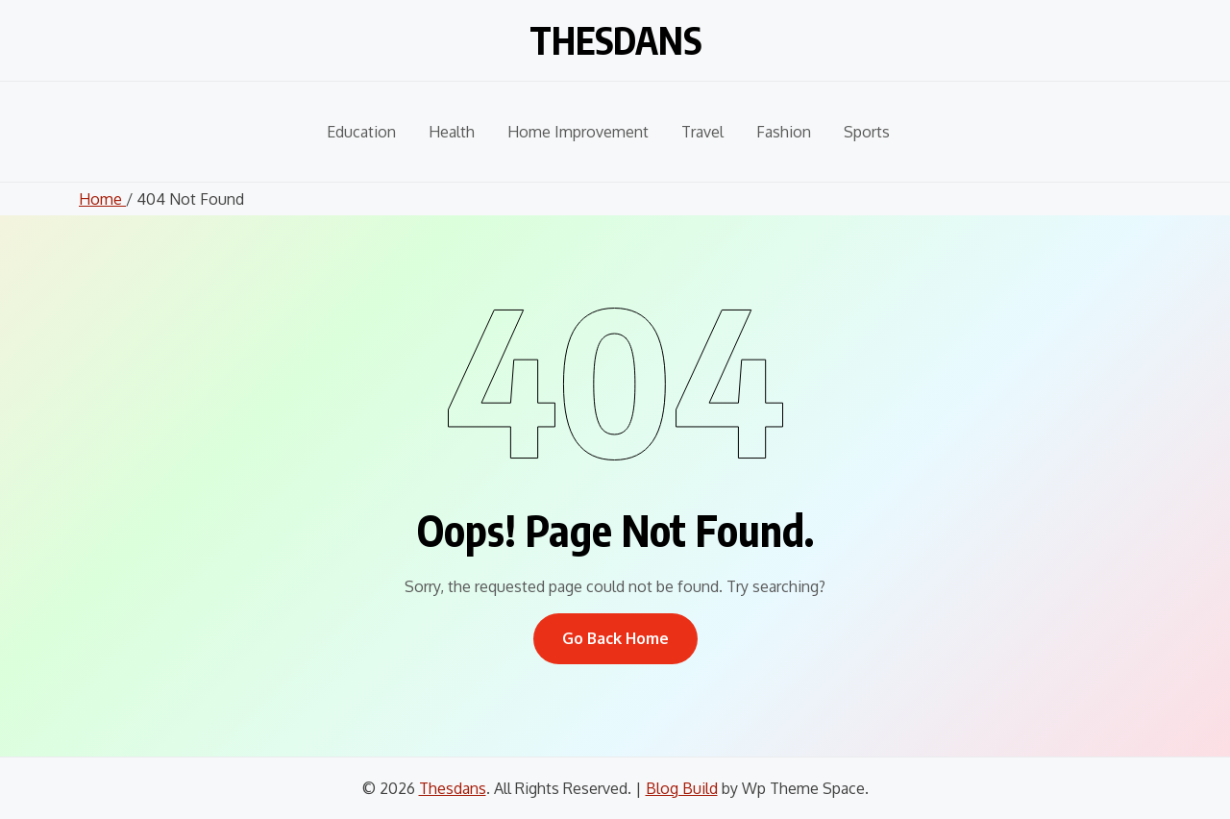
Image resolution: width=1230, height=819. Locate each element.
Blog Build (682, 788)
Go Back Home (615, 638)
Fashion (783, 131)
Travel (702, 131)
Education (361, 131)
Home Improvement (578, 131)
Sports (867, 131)
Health (452, 131)
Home (102, 199)
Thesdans (615, 36)
